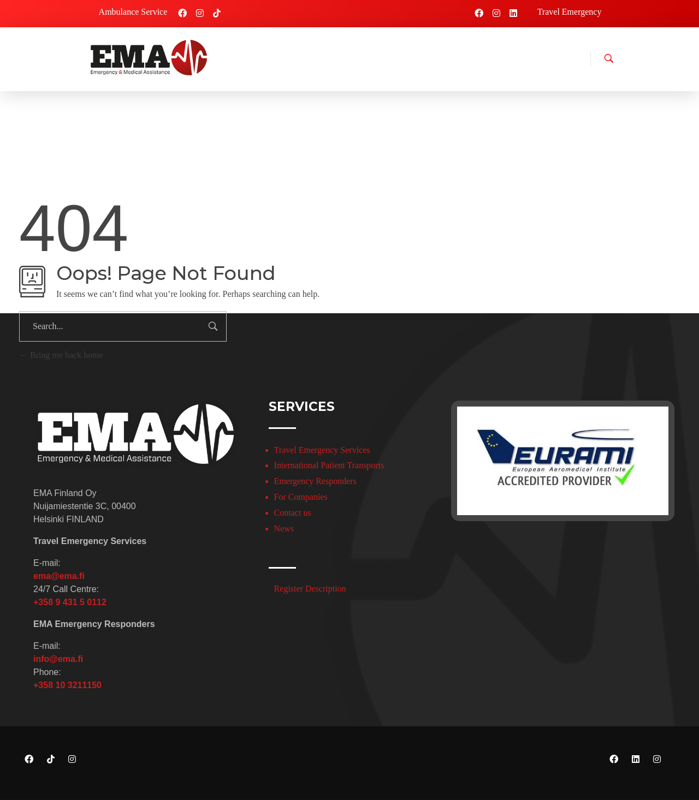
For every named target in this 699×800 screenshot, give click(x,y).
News (284, 528)
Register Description (310, 588)
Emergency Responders (315, 481)
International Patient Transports (329, 465)
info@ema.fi (58, 659)
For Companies (301, 497)
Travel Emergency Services (322, 450)
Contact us (292, 512)
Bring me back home (61, 355)
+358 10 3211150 (67, 685)
